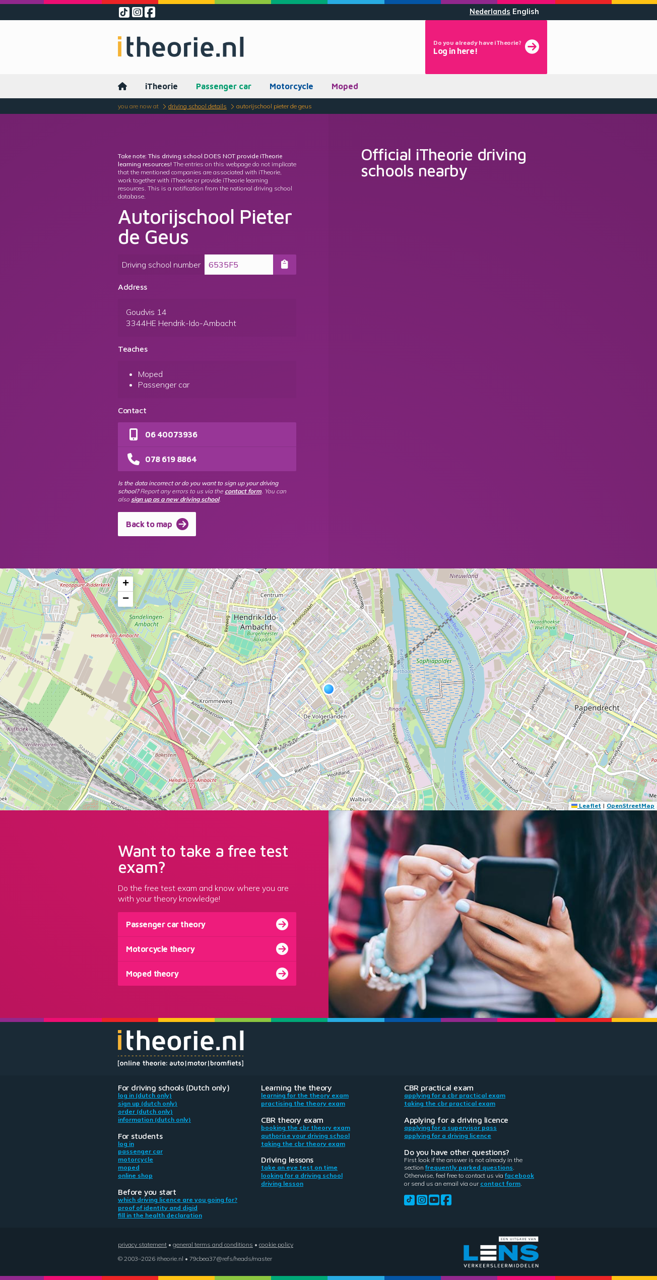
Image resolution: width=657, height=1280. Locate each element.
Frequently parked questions (469, 1167)
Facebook (519, 1175)
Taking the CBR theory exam (303, 1143)
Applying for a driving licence (447, 1135)
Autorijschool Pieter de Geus (274, 106)
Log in (126, 1143)
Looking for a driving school (302, 1175)
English (525, 11)
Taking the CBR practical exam (449, 1103)
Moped (345, 86)
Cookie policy (276, 1244)
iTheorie (161, 86)
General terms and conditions (213, 1244)
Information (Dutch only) (154, 1119)
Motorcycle (291, 86)
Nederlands (490, 11)
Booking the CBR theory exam (305, 1127)
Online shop (135, 1175)
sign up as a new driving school (175, 499)
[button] (328, 689)
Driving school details (197, 106)
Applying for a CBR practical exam (454, 1095)
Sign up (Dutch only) (147, 1103)
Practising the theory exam (303, 1103)
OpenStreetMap (630, 805)
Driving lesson (282, 1183)
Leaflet (586, 805)
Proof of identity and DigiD (158, 1207)
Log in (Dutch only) (145, 1095)
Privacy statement (142, 1244)
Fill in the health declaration (160, 1215)
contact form (243, 491)
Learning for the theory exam (305, 1095)
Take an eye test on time (299, 1167)
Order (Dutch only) (145, 1111)
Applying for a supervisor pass (450, 1127)
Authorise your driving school (305, 1135)
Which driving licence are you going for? (177, 1199)
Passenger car (223, 86)
